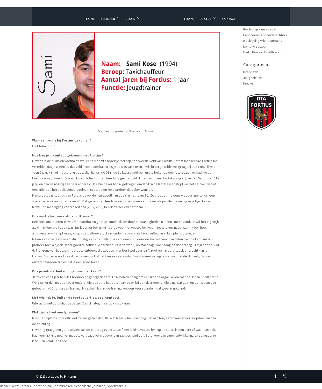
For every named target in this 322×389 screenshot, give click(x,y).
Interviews (250, 72)
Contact (229, 18)
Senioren (108, 18)
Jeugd (130, 18)
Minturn (70, 377)
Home (90, 18)
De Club (205, 18)
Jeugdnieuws (253, 78)
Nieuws (188, 18)
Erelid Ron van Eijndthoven (262, 52)
